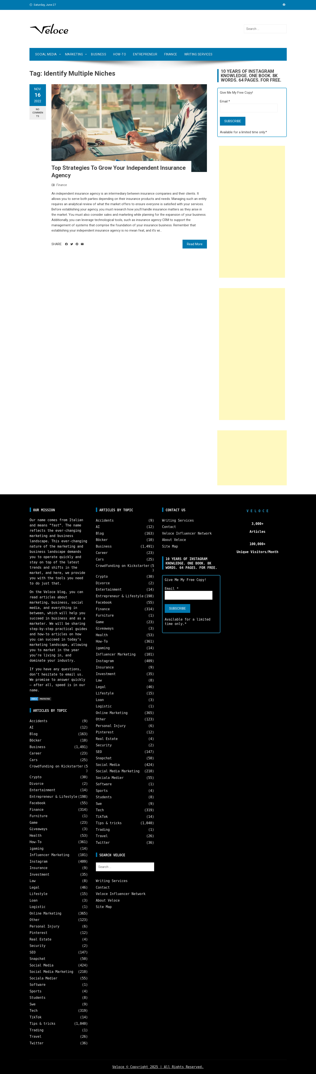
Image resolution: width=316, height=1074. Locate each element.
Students (38, 998)
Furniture (38, 816)
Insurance (38, 868)
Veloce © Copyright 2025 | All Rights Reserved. (158, 1067)
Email (225, 101)
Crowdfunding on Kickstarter (56, 766)
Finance (170, 54)
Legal (35, 888)
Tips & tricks (42, 1024)
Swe (33, 1004)
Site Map (104, 907)
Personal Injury (44, 926)
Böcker (36, 740)
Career (36, 753)
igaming (37, 849)
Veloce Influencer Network (121, 894)
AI (32, 727)
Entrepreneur (145, 54)
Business (98, 54)
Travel (36, 1037)
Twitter (37, 1043)
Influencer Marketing (49, 855)
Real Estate (40, 939)
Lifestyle (38, 894)
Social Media (46, 54)
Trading (37, 1030)
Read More (195, 244)
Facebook (38, 803)
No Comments (37, 113)
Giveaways (38, 829)
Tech (34, 1011)
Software (38, 985)
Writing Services (198, 54)
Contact (103, 888)
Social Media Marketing (51, 972)
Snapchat (38, 959)
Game (34, 823)
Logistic (38, 907)
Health (36, 836)
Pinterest (38, 933)
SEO (33, 952)
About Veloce (108, 900)
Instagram (38, 862)
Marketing (74, 54)
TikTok (36, 1017)
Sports (36, 991)
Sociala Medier (43, 978)
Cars (34, 760)
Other (35, 920)
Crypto (36, 777)
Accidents (38, 721)
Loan (34, 900)
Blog (34, 734)
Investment (39, 875)
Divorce (37, 784)
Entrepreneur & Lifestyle (53, 797)
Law (33, 881)
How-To (119, 54)
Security (38, 946)
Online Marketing (46, 913)
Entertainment (42, 790)
